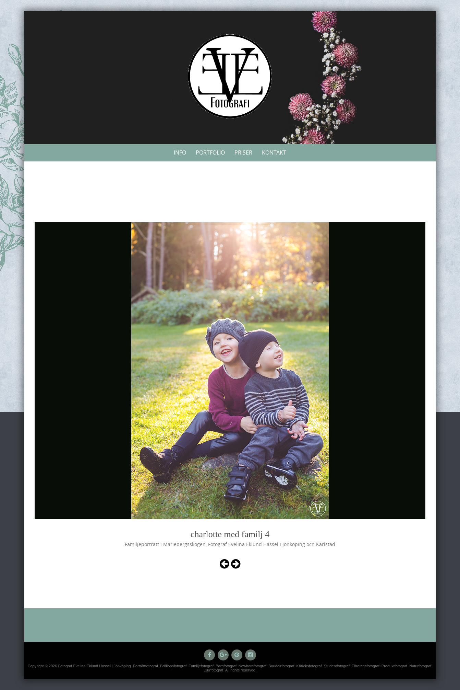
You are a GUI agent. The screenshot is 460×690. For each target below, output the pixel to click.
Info (180, 152)
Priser (243, 152)
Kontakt (274, 152)
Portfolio (210, 152)
